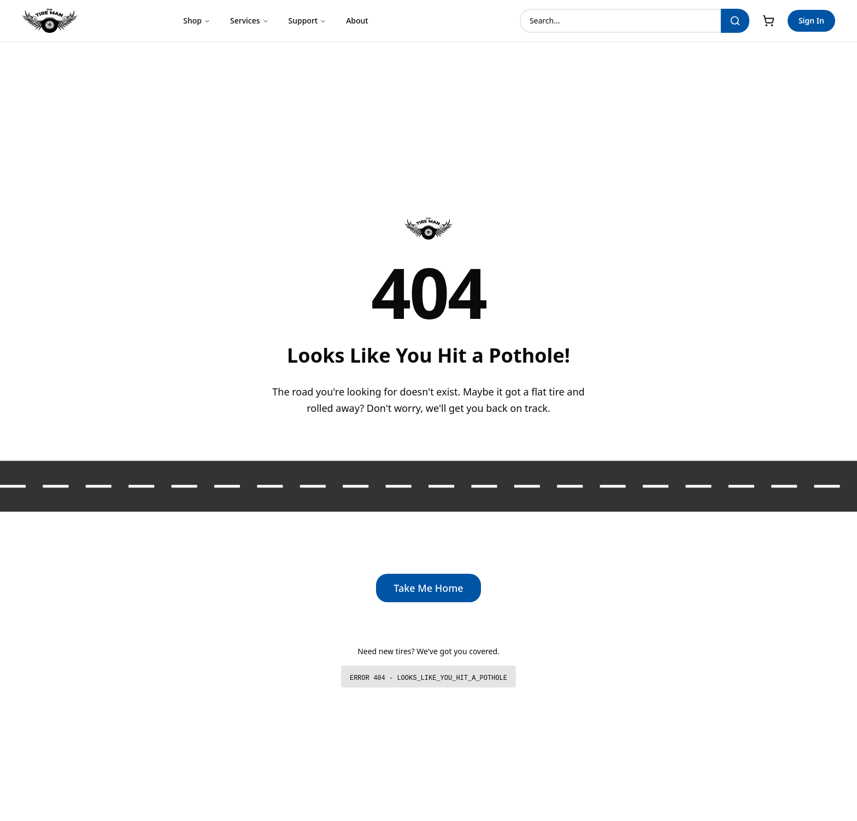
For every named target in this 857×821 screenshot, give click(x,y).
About (357, 20)
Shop (196, 20)
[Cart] (768, 21)
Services (249, 20)
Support (308, 20)
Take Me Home (428, 588)
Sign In (811, 20)
